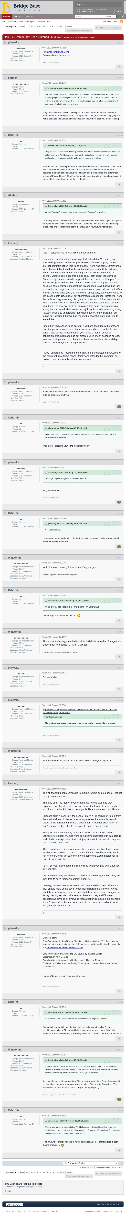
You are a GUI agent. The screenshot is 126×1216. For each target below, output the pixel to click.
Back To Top (9, 1211)
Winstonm (14, 557)
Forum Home (20, 1211)
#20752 (119, 632)
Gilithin (12, 195)
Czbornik (13, 135)
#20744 (119, 196)
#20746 (119, 382)
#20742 (119, 78)
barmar (12, 77)
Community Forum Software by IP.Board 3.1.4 (103, 1211)
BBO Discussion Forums (12, 21)
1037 (39, 26)
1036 (32, 26)
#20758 (119, 1002)
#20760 (119, 1111)
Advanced (123, 16)
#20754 (119, 700)
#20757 (119, 929)
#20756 (119, 784)
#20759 (119, 1050)
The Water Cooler (44, 21)
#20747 (119, 418)
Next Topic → (117, 1167)
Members (18, 16)
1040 (58, 26)
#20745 (119, 243)
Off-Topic (30, 21)
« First (21, 26)
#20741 (119, 43)
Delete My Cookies (34, 1211)
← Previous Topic (86, 1167)
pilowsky (13, 42)
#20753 (119, 668)
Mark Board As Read (51, 1211)
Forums (6, 16)
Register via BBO (86, 11)
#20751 (119, 590)
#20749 (119, 513)
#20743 (119, 135)
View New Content (110, 21)
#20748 (119, 462)
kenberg (13, 243)
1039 (52, 26)
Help (117, 11)
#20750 (119, 558)
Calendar (29, 16)
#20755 (119, 751)
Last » (69, 26)
